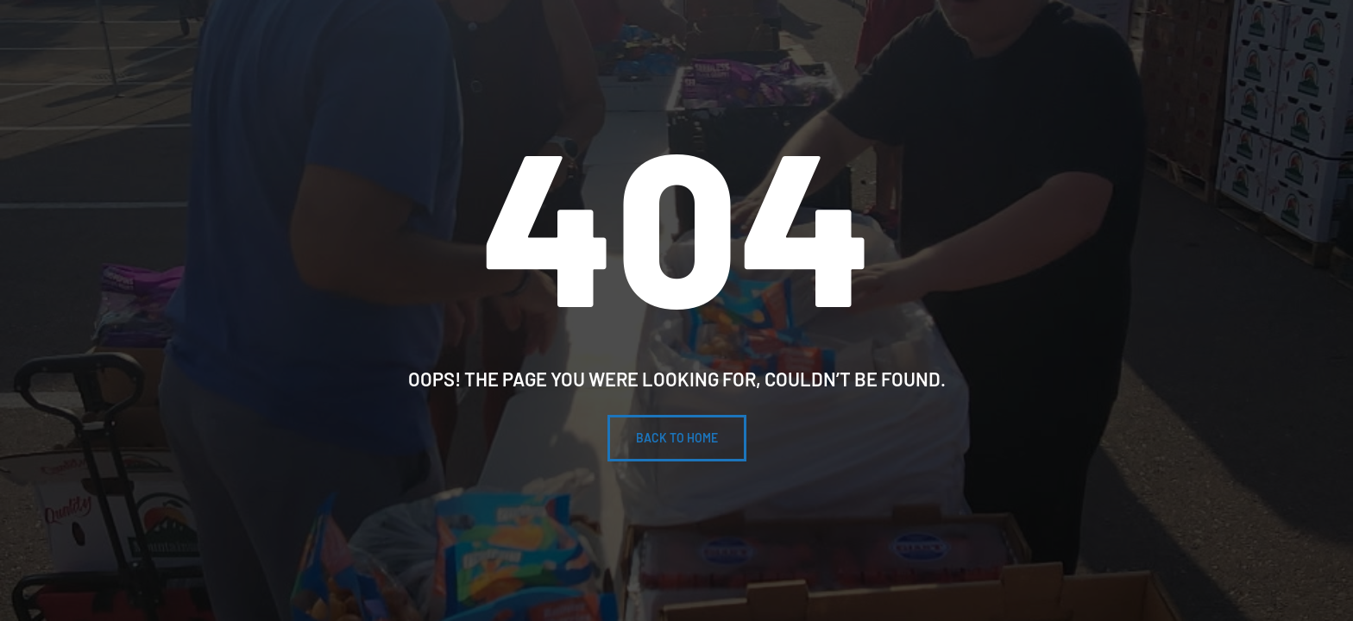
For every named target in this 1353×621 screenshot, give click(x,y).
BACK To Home (677, 437)
